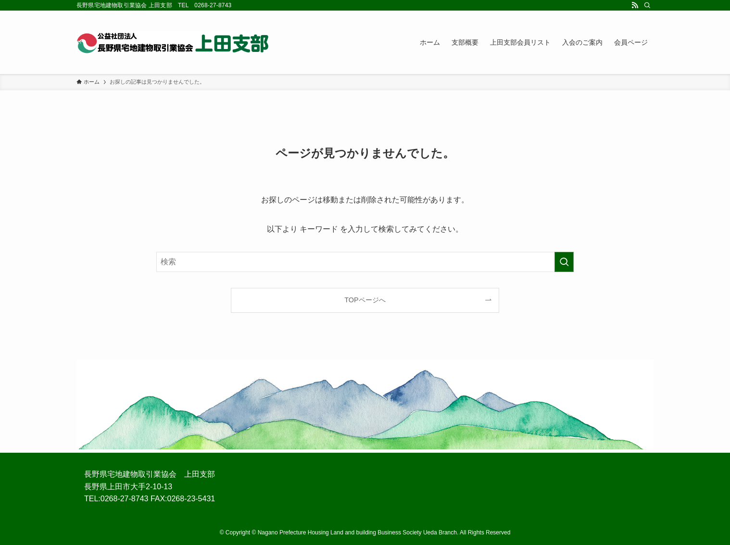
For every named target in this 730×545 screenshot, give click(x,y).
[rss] (635, 5)
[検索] (647, 5)
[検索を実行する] (564, 262)
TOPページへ (364, 300)
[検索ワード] (365, 262)
